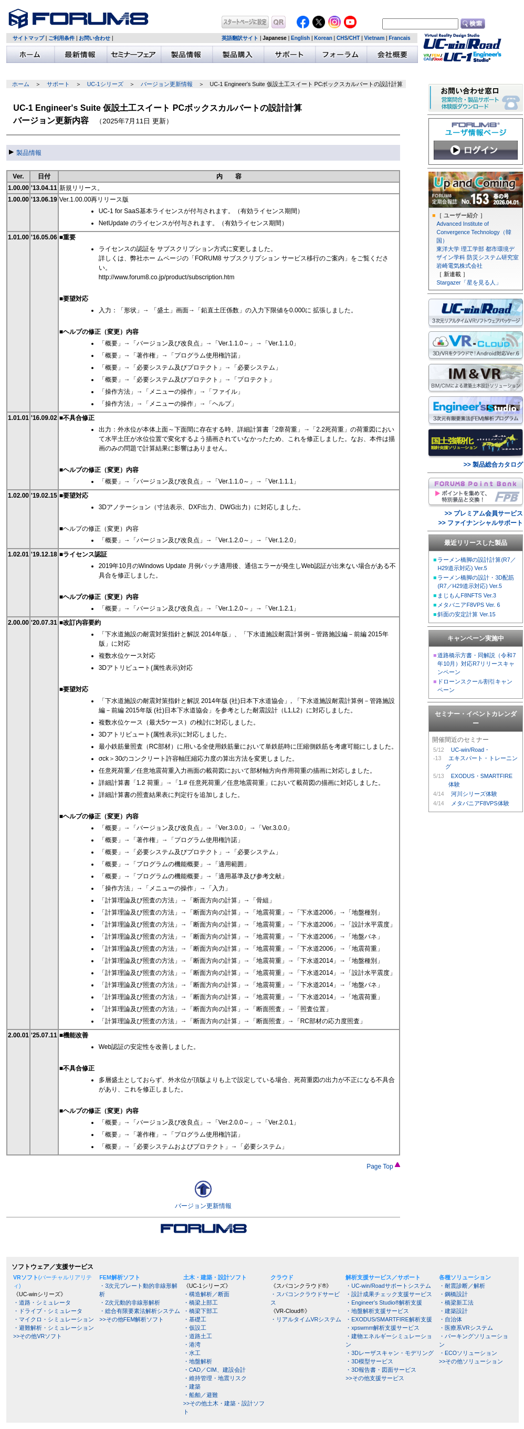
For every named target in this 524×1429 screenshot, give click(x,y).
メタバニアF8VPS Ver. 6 (468, 605)
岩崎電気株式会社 (459, 265)
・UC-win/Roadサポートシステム (388, 1286)
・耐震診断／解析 (462, 1286)
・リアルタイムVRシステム (306, 1319)
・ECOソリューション (468, 1353)
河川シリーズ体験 (474, 794)
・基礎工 (194, 1319)
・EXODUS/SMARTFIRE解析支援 (388, 1319)
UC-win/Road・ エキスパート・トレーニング (481, 758)
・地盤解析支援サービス (377, 1311)
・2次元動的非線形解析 (129, 1302)
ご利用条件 (61, 38)
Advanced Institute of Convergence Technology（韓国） (473, 232)
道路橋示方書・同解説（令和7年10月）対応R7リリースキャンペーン (476, 663)
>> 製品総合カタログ (493, 464)
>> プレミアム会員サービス (484, 513)
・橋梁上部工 (200, 1302)
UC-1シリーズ (105, 84)
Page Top (383, 1166)
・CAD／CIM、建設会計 (214, 1370)
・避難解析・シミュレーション (53, 1328)
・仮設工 (194, 1328)
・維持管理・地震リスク (215, 1378)
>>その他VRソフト (37, 1336)
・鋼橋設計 (453, 1294)
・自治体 (450, 1319)
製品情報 (25, 152)
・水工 (192, 1353)
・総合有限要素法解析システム (139, 1311)
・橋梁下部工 (200, 1311)
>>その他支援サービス (374, 1378)
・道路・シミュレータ (42, 1302)
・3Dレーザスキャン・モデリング (389, 1353)
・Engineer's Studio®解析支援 (383, 1302)
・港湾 (192, 1344)
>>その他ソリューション (471, 1361)
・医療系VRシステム (466, 1328)
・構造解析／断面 (206, 1294)
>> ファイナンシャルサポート (480, 523)
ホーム (20, 84)
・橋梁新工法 (456, 1302)
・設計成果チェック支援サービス (388, 1294)
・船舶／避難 (200, 1395)
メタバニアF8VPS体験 (480, 803)
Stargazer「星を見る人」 (468, 282)
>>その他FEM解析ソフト (131, 1319)
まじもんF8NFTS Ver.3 (466, 595)
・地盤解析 (197, 1361)
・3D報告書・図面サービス (380, 1370)
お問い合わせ (94, 38)
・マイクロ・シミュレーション (53, 1319)
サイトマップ (28, 38)
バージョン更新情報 (167, 84)
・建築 (192, 1386)
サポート (58, 84)
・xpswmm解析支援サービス (382, 1328)
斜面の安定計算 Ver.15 (466, 614)
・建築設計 (453, 1311)
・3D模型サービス (369, 1361)
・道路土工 (197, 1336)
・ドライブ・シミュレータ (47, 1311)
